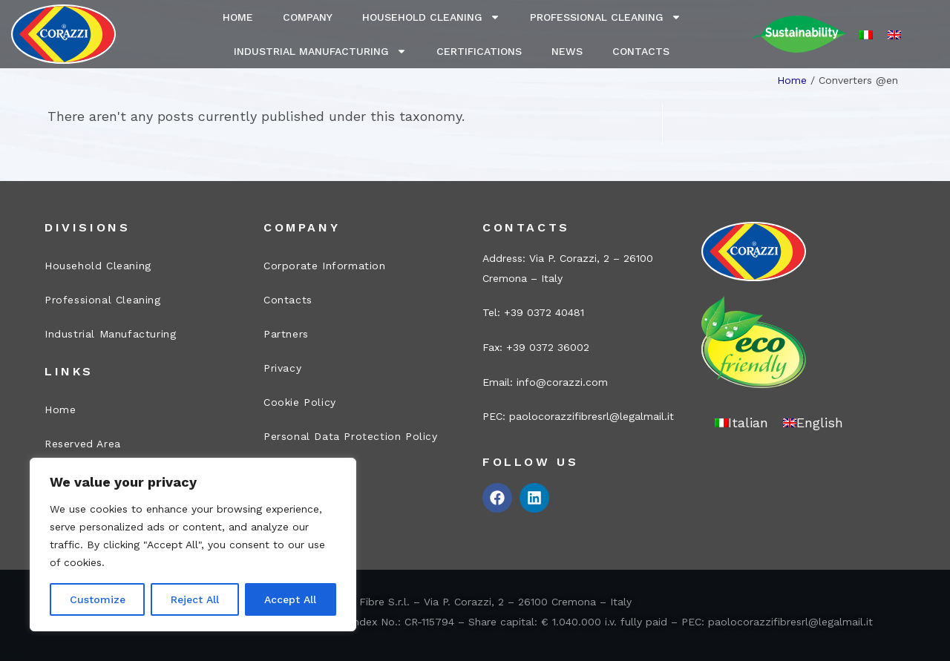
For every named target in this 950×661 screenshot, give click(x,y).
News (567, 51)
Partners (286, 334)
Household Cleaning (431, 17)
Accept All (290, 599)
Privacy (282, 368)
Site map (287, 504)
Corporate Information (324, 266)
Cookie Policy (299, 402)
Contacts (640, 51)
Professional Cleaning (605, 17)
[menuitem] (866, 34)
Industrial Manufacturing (320, 51)
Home (238, 17)
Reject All (195, 599)
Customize (97, 599)
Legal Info (291, 470)
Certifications (479, 51)
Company (307, 17)
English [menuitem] (819, 422)
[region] (193, 544)
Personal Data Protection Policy (350, 436)
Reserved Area (83, 444)
